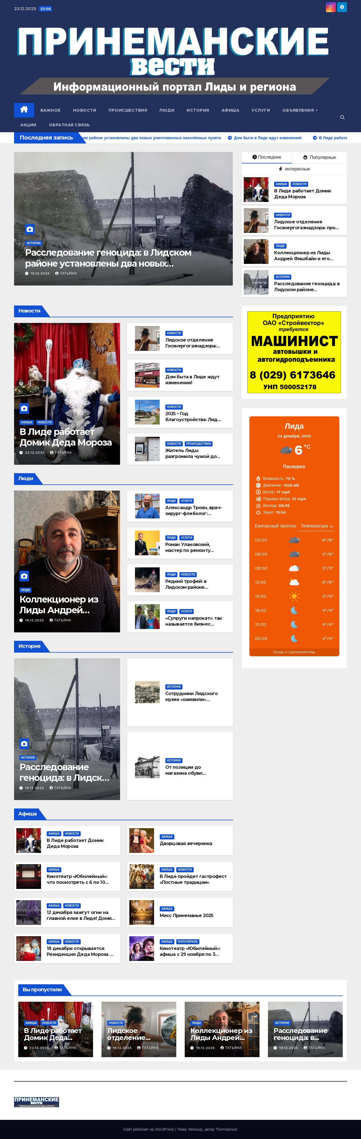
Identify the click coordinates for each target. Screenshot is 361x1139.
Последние (266, 157)
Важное (50, 110)
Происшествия (128, 110)
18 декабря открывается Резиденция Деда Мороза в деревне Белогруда (79, 954)
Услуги (261, 110)
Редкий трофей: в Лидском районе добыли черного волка (192, 587)
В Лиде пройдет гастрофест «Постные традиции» (193, 879)
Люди (166, 110)
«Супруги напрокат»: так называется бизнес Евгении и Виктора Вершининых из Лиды (193, 626)
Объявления (298, 110)
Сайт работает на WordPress (149, 1129)
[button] (342, 117)
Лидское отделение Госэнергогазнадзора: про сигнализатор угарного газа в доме (307, 230)
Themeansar (227, 1129)
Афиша (231, 110)
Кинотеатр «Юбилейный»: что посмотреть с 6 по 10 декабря (77, 882)
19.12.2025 (72, 273)
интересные (294, 169)
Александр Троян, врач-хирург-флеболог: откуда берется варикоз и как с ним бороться (193, 516)
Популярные (319, 157)
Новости (84, 110)
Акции (28, 124)
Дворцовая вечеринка (186, 843)
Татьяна (97, 273)
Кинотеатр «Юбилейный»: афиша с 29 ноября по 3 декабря (190, 954)
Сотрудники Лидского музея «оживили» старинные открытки (191, 699)
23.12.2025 (35, 453)
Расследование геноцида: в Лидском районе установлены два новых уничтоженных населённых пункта (139, 263)
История (198, 110)
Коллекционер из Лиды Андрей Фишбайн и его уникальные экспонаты (302, 258)
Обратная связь (69, 124)
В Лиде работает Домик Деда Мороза (302, 193)
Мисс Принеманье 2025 (186, 915)
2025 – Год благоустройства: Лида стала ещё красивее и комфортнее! (192, 422)
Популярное (188, 941)
